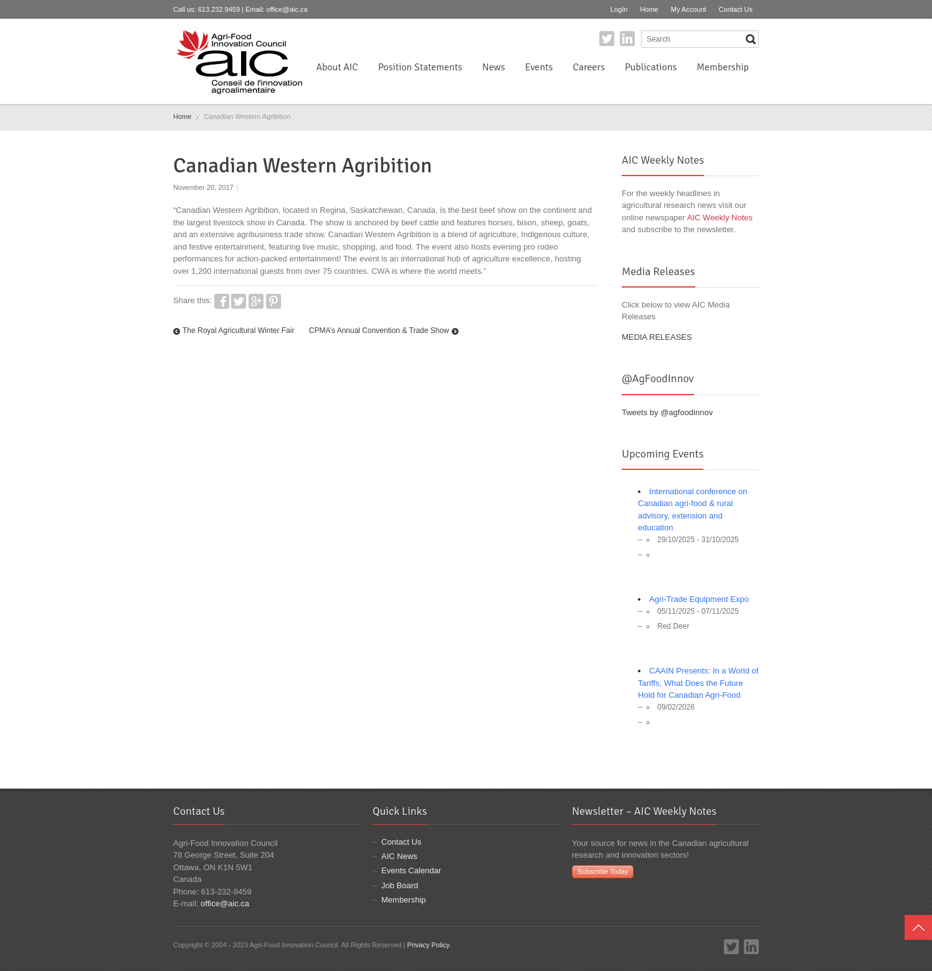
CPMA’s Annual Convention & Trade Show (379, 330)
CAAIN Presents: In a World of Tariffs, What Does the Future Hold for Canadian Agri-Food (698, 683)
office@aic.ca (287, 9)
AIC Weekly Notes (720, 217)
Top (918, 927)
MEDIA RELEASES (657, 337)
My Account (688, 9)
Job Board (399, 885)
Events (539, 67)
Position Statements (420, 67)
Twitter (606, 38)
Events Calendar (411, 870)
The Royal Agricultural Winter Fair (238, 330)
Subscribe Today (603, 871)
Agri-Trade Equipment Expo (699, 599)
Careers (588, 67)
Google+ (256, 301)
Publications (651, 67)
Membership (723, 67)
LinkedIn (627, 38)
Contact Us (736, 9)
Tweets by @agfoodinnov (667, 412)
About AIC (337, 67)
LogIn (619, 9)
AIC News (399, 856)
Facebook (221, 301)
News (493, 67)
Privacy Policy (428, 945)
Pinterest (273, 301)
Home (649, 9)
